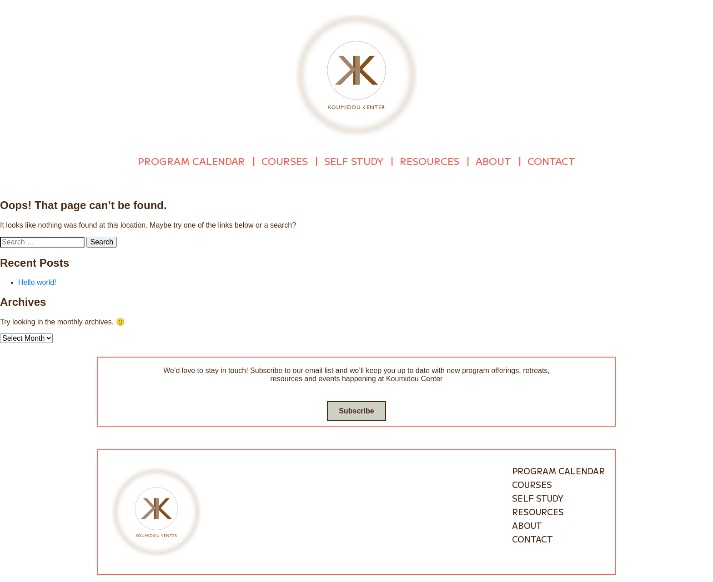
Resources (429, 159)
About (493, 159)
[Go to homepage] (356, 74)
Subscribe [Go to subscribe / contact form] (356, 409)
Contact (551, 159)
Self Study (353, 159)
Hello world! (37, 280)
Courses (284, 159)
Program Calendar (191, 159)
